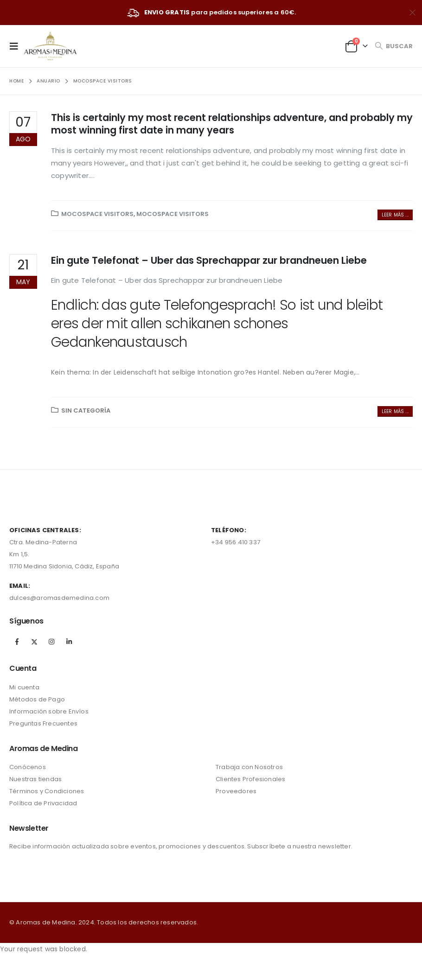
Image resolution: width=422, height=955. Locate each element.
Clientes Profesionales (250, 779)
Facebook (17, 642)
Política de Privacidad (43, 803)
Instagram (51, 642)
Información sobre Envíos (49, 711)
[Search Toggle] (394, 46)
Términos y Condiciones (46, 791)
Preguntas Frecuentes (43, 723)
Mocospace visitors (97, 214)
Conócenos (27, 767)
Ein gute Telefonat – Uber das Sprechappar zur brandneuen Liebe (209, 260)
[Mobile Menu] (16, 46)
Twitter (34, 642)
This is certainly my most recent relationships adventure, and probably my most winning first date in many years (232, 124)
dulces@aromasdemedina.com (59, 597)
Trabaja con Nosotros (249, 767)
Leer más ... (395, 214)
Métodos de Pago (37, 699)
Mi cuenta (24, 687)
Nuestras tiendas (35, 779)
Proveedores (236, 791)
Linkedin (69, 642)
